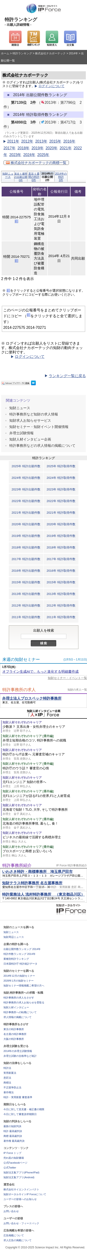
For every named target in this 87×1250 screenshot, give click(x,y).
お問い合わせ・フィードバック (21, 1223)
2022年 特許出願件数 (26, 501)
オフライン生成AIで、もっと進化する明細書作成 (40, 671)
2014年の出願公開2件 (47, 177)
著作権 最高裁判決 (14, 1140)
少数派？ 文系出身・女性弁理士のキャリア (45, 729)
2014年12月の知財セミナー (19, 975)
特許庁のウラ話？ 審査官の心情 (45, 770)
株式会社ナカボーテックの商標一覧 (36, 163)
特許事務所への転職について (20, 1012)
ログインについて (51, 86)
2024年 (29, 155)
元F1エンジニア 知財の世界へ (45, 784)
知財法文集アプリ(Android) (18, 1177)
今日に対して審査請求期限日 (20, 1114)
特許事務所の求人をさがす (18, 997)
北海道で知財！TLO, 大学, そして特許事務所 (45, 812)
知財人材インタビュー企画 (30, 439)
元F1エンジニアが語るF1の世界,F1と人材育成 (45, 798)
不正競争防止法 (12, 1087)
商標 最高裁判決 (12, 1136)
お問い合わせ (11, 1211)
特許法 (7, 1068)
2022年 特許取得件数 (61, 501)
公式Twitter (9, 1167)
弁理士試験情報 (21, 433)
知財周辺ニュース (13, 937)
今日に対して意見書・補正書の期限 (23, 1109)
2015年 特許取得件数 (61, 582)
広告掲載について (13, 1235)
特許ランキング (22, 53)
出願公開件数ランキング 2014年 (22, 949)
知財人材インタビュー (16, 1007)
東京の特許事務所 (13, 1029)
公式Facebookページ (15, 1162)
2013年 (41, 141)
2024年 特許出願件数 (26, 478)
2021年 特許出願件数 (26, 512)
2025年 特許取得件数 (61, 466)
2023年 (15, 155)
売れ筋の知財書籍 (13, 1157)
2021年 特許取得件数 (61, 512)
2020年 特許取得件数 (61, 524)
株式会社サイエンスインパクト (21, 1189)
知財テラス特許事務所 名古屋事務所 (32, 883)
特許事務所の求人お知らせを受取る (23, 1002)
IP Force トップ (12, 1153)
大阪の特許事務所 (13, 1039)
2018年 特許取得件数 (61, 547)
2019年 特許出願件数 (26, 536)
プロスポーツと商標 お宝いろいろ (45, 853)
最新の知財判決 (12, 1126)
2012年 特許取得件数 (61, 605)
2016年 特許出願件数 (26, 570)
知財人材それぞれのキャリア (22, 722)
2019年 (38, 148)
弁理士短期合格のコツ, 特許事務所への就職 (45, 742)
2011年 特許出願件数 (26, 617)
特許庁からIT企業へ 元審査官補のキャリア (45, 756)
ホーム (5, 53)
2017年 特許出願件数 (26, 559)
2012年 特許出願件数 (26, 605)
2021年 (66, 148)
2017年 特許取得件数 (61, 559)
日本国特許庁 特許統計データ (20, 963)
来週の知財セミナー (21, 659)
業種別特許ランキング (16, 958)
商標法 (7, 1082)
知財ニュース (7, 175)
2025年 (43, 155)
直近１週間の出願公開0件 (20, 177)
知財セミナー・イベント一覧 (67, 678)
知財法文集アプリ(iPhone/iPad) (21, 1172)
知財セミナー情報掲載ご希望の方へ (23, 985)
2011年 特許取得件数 (61, 617)
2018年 (23, 148)
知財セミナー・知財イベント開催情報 (38, 427)
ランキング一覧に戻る (67, 376)
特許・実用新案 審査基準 (17, 1097)
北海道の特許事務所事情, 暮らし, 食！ (45, 826)
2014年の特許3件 (61, 177)
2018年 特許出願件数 (26, 547)
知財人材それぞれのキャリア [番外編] (28, 736)
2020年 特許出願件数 (26, 524)
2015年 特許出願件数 (26, 582)
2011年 (13, 141)
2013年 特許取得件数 (61, 594)
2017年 (9, 148)
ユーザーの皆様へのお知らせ (20, 1199)
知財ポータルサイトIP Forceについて (24, 1194)
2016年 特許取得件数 (61, 570)
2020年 (51, 148)
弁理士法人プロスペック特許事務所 (31, 698)
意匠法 (7, 1077)
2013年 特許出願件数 (26, 594)
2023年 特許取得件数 (61, 489)
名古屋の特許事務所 (14, 1034)
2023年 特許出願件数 (26, 489)
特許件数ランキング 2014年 (19, 954)
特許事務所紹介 (17, 865)
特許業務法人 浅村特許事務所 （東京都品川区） (43, 894)
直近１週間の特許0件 (33, 177)
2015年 (55, 141)
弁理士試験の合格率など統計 (20, 1055)
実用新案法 (9, 1072)
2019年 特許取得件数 (61, 536)
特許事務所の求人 (19, 689)
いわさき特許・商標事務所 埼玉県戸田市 (37, 872)
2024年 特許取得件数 (61, 478)
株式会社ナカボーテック (50, 53)
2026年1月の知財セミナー (18, 980)
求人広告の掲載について (17, 1240)
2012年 (27, 141)
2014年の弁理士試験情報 (17, 1051)
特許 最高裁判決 (12, 1131)
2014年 (73, 53)
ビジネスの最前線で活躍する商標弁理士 (45, 839)
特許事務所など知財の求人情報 (33, 414)
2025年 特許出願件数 (26, 466)
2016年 (69, 141)
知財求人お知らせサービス (30, 420)
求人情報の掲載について (17, 1017)
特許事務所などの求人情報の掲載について (42, 445)
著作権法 (8, 1092)
